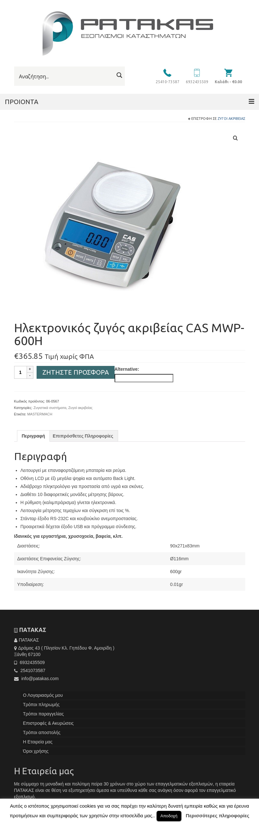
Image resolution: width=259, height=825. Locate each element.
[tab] (33, 436)
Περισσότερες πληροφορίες (217, 815)
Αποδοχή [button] (168, 815)
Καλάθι (228, 82)
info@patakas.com (36, 678)
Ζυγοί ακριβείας (231, 118)
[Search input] (65, 76)
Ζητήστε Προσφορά (75, 372)
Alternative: (127, 369)
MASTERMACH (39, 414)
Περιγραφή (33, 436)
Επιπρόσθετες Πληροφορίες (83, 436)
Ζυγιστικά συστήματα (49, 408)
